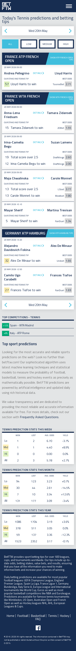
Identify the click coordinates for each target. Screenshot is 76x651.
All (10, 44)
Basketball (38, 615)
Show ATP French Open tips (61, 58)
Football (22, 615)
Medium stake (47, 45)
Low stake (28, 45)
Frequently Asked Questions (39, 416)
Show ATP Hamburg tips (61, 233)
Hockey (64, 615)
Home (10, 615)
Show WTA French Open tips (61, 98)
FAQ (38, 619)
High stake (65, 45)
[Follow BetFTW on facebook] (38, 628)
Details (37, 73)
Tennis (52, 615)
